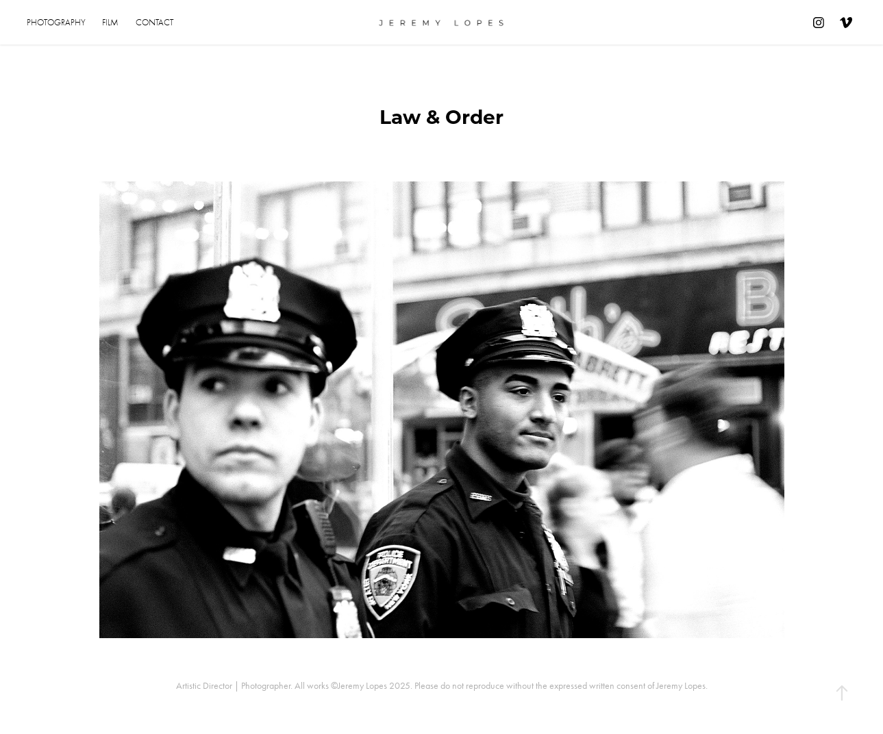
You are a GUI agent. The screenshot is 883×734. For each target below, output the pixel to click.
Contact (154, 22)
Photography (56, 22)
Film (110, 22)
